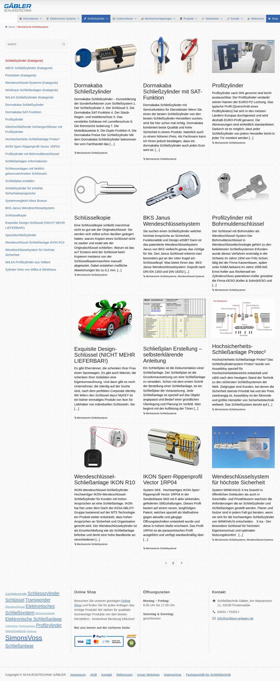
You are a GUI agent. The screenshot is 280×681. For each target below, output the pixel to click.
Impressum (78, 674)
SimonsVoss (23, 638)
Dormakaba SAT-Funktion (23, 112)
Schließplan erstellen (19, 181)
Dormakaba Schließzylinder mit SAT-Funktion (172, 91)
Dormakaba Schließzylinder (92, 88)
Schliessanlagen (27, 626)
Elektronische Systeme (65, 19)
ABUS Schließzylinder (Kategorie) (28, 68)
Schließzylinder (98, 19)
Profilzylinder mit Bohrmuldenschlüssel (238, 221)
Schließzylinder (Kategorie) (24, 60)
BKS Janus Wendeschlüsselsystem (171, 221)
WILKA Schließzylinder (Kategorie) (29, 97)
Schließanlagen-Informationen (26, 161)
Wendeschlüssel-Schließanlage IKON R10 (104, 479)
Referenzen (257, 18)
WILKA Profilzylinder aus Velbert (27, 262)
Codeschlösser (126, 19)
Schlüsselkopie (92, 218)
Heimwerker (214, 19)
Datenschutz (172, 674)
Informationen (32, 19)
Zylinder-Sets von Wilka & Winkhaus (30, 269)
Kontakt (237, 19)
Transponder (37, 599)
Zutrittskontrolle (16, 594)
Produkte (191, 19)
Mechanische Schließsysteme (92, 153)
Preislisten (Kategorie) (20, 75)
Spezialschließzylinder (20, 235)
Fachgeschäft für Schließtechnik (208, 674)
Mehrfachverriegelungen (160, 19)
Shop (275, 18)
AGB (93, 674)
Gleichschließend (15, 631)
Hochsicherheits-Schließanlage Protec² (239, 349)
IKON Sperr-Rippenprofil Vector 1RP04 (172, 479)
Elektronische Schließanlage (33, 619)
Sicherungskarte (45, 613)
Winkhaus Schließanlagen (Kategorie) (31, 90)
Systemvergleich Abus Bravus (26, 200)
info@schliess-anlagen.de (235, 618)
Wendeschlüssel (15, 606)
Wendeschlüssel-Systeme (191, 276)
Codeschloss (11, 626)
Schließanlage (19, 645)
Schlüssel (14, 599)
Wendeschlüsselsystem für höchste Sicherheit (240, 479)
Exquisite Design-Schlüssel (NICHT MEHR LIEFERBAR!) (104, 355)
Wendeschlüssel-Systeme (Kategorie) (31, 82)
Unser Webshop (148, 674)
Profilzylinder (227, 85)
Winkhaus (32, 631)
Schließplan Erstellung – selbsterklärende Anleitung (172, 355)
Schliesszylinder (43, 593)
